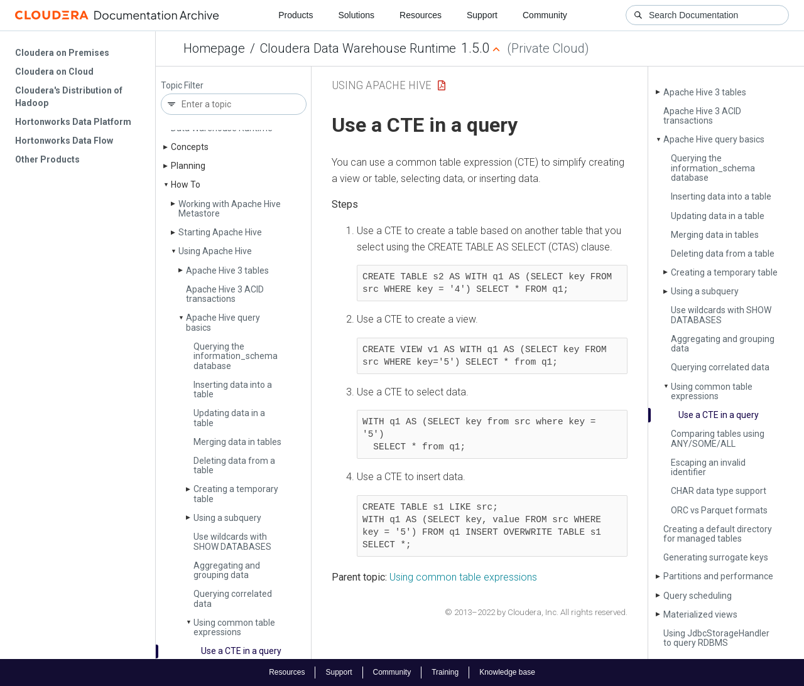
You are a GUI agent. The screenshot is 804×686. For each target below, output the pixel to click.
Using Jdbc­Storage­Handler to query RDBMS (716, 638)
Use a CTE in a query (241, 651)
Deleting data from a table (234, 465)
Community (545, 15)
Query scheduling (697, 596)
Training (445, 672)
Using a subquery (227, 518)
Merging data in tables (237, 442)
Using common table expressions (234, 627)
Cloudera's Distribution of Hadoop (68, 96)
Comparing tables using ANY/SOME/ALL (717, 438)
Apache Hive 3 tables (227, 270)
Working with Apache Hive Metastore (229, 208)
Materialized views (700, 614)
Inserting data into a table (232, 389)
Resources (420, 15)
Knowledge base (507, 672)
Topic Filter (182, 85)
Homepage (214, 48)
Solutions (356, 15)
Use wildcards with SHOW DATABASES (232, 541)
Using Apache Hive (215, 251)
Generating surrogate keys (715, 557)
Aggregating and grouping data (226, 570)
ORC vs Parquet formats (719, 510)
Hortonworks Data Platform (73, 122)
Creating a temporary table (235, 493)
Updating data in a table (229, 417)
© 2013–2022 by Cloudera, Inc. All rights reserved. (536, 612)
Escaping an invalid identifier (708, 467)
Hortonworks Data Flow (64, 141)
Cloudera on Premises (62, 53)
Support (482, 15)
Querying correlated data (232, 598)
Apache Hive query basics (223, 322)
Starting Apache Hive (220, 232)
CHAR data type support (718, 491)
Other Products (47, 159)
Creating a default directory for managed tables (717, 534)
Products (295, 15)
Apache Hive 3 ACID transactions (225, 294)
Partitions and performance (718, 576)
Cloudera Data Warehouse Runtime (358, 48)
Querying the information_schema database (235, 356)
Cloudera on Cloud (54, 72)
